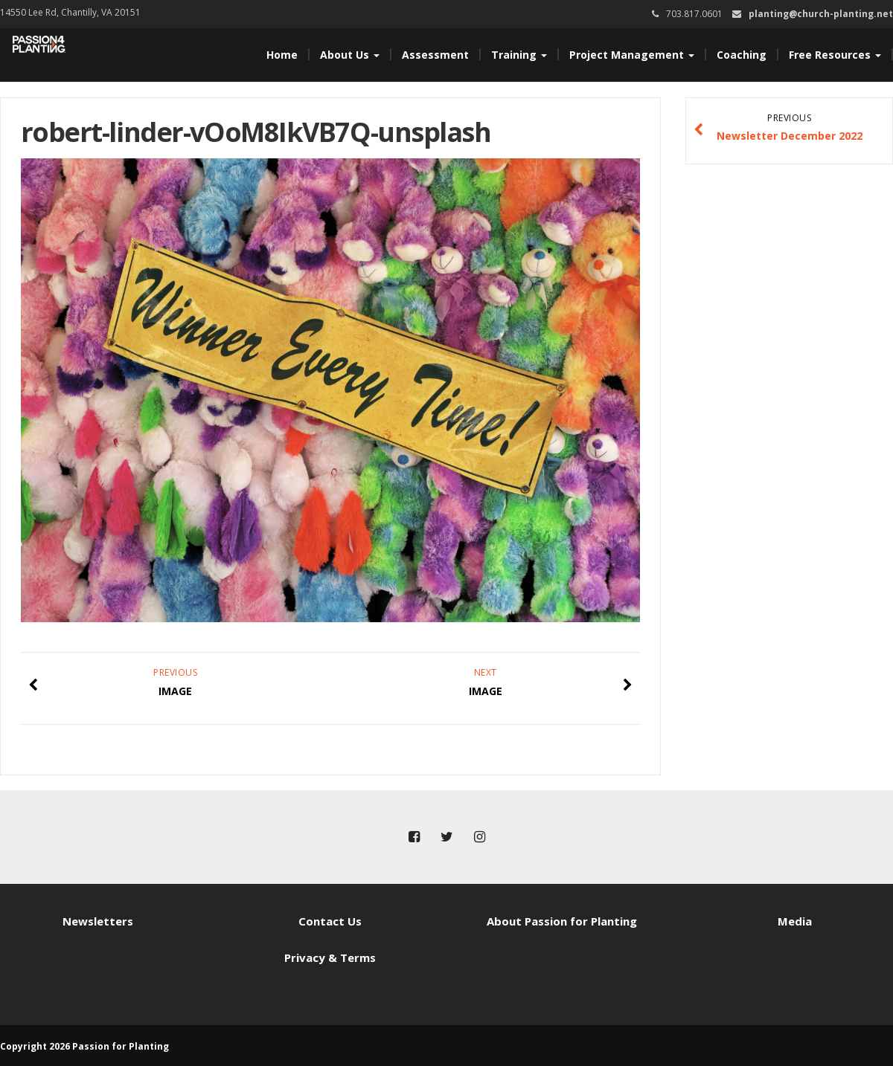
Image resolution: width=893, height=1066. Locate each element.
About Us (350, 55)
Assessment (435, 55)
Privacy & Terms (330, 957)
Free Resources (835, 55)
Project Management (631, 55)
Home (282, 55)
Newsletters (98, 921)
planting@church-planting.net (821, 13)
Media (795, 921)
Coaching (741, 55)
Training (519, 55)
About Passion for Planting (562, 921)
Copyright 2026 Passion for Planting (84, 1046)
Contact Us (330, 921)
